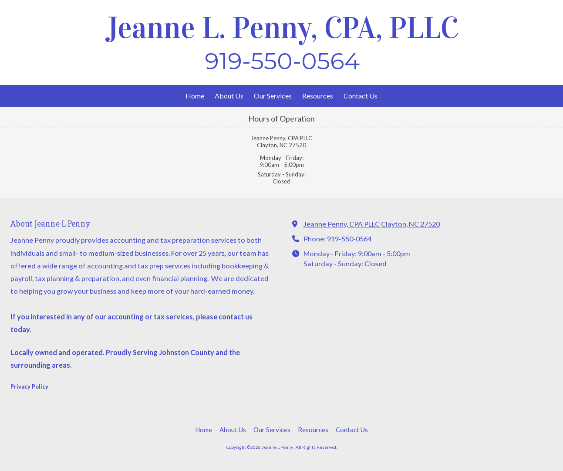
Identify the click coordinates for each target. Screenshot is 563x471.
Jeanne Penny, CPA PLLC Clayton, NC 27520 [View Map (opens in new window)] (371, 224)
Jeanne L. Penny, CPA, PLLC (282, 28)
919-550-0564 (349, 238)
